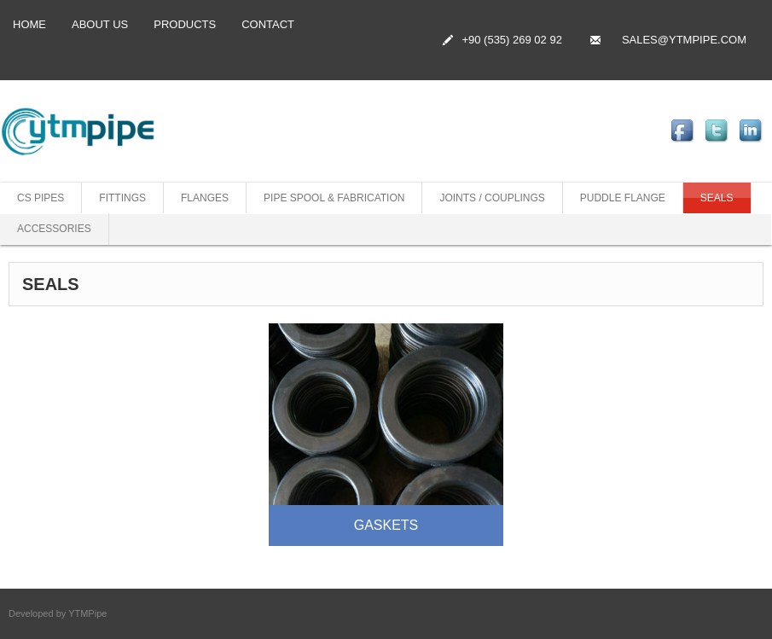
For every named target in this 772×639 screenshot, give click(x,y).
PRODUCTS (185, 24)
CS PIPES (40, 198)
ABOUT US (100, 24)
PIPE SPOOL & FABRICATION (334, 198)
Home (29, 24)
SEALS (717, 198)
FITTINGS (122, 198)
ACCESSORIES (54, 229)
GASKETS (386, 525)
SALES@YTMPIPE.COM (684, 39)
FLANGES (205, 198)
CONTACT (267, 24)
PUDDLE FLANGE (622, 198)
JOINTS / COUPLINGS (491, 198)
